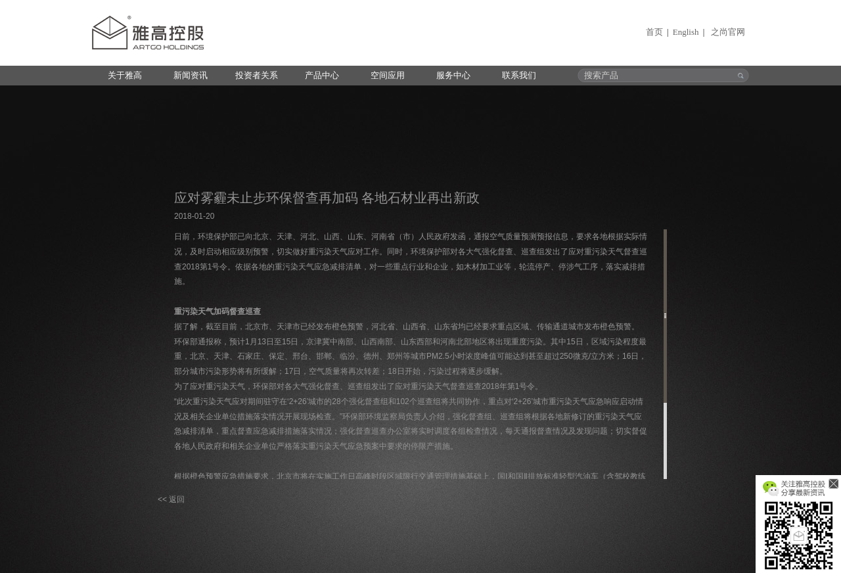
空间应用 (388, 75)
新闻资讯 (190, 75)
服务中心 (453, 75)
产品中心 (322, 75)
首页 (654, 32)
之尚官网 (728, 32)
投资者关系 (256, 75)
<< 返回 (171, 499)
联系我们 (519, 75)
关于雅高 (125, 75)
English (686, 32)
